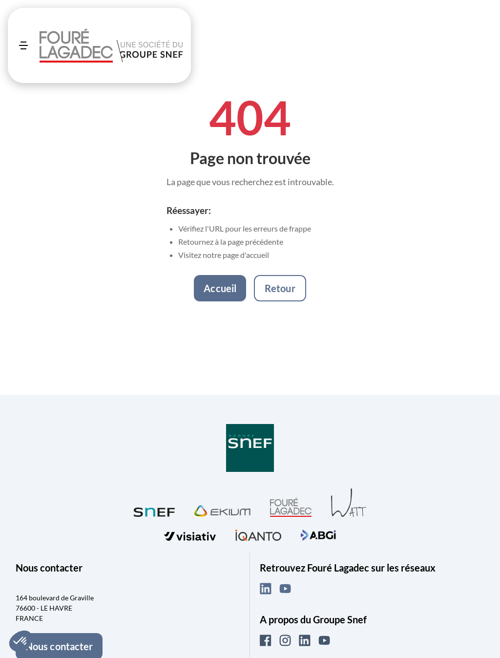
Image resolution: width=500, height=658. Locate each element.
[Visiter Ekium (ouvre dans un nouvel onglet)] (222, 509)
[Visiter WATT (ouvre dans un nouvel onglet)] (348, 502)
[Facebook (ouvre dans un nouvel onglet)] (265, 640)
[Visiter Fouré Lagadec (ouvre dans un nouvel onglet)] (291, 507)
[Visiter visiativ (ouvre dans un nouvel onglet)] (190, 534)
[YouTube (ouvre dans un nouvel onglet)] (285, 588)
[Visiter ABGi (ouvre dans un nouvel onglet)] (318, 534)
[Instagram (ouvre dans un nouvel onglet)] (285, 640)
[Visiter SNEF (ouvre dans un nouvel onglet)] (154, 510)
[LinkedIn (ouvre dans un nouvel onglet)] (265, 588)
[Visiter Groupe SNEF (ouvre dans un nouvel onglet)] (250, 448)
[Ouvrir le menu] (23, 45)
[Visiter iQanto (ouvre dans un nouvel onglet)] (258, 534)
